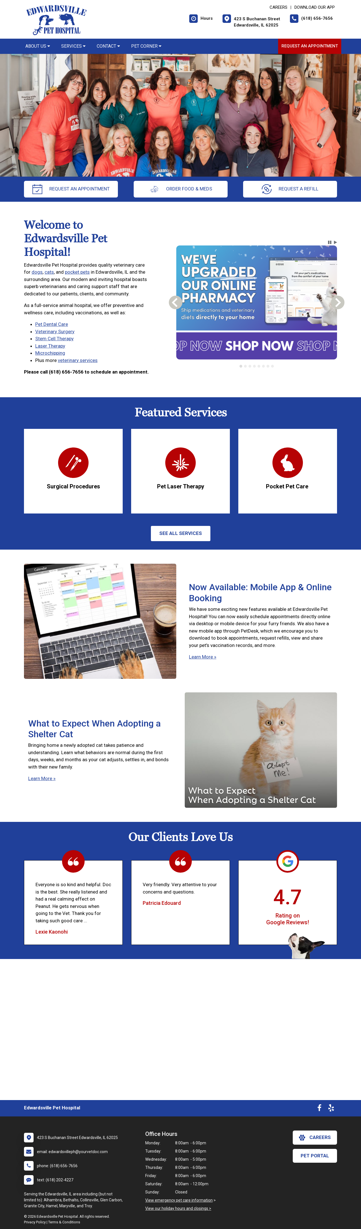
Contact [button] (108, 46)
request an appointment (71, 189)
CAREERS (278, 7)
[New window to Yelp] (331, 1109)
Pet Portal (315, 1155)
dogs (37, 272)
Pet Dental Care (51, 324)
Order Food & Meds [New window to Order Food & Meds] (180, 189)
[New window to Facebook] (319, 1109)
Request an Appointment (309, 46)
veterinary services (78, 360)
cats (49, 272)
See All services (180, 533)
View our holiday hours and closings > (178, 1208)
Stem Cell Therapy (54, 338)
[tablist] (257, 366)
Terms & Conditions (64, 1222)
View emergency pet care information (179, 1200)
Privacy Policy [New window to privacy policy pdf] (35, 1222)
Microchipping (50, 353)
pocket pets (77, 272)
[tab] (240, 366)
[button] (329, 242)
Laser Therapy (50, 346)
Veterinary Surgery (54, 331)
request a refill (290, 189)
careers (315, 1137)
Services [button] (73, 46)
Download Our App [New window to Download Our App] (314, 7)
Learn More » (202, 657)
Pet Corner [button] (146, 46)
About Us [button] (37, 46)
